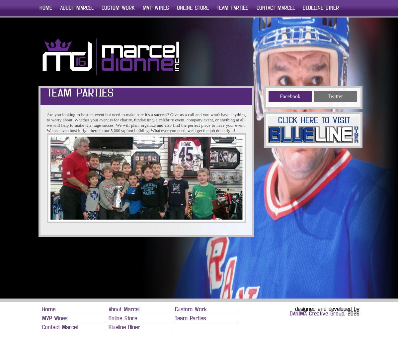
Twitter (335, 96)
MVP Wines (156, 8)
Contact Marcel (276, 8)
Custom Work (118, 8)
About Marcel (77, 8)
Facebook (290, 96)
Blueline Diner (321, 8)
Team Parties (233, 8)
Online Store (193, 8)
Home (46, 8)
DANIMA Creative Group (317, 314)
